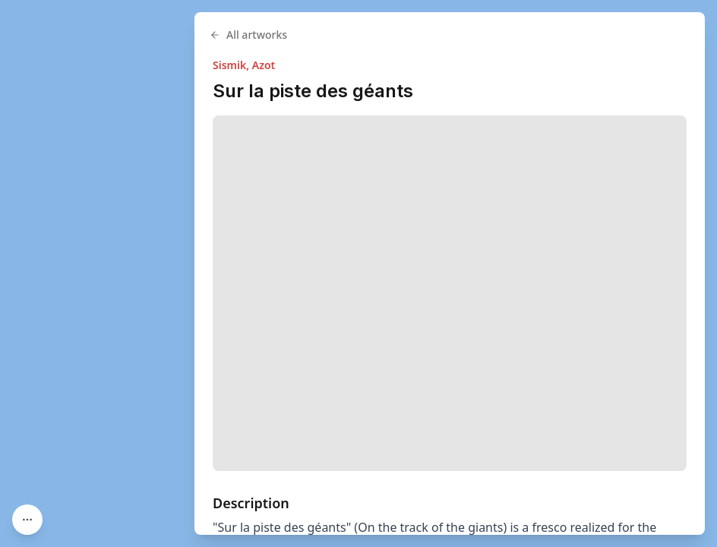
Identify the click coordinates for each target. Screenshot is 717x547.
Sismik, (232, 65)
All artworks (248, 34)
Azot (264, 65)
